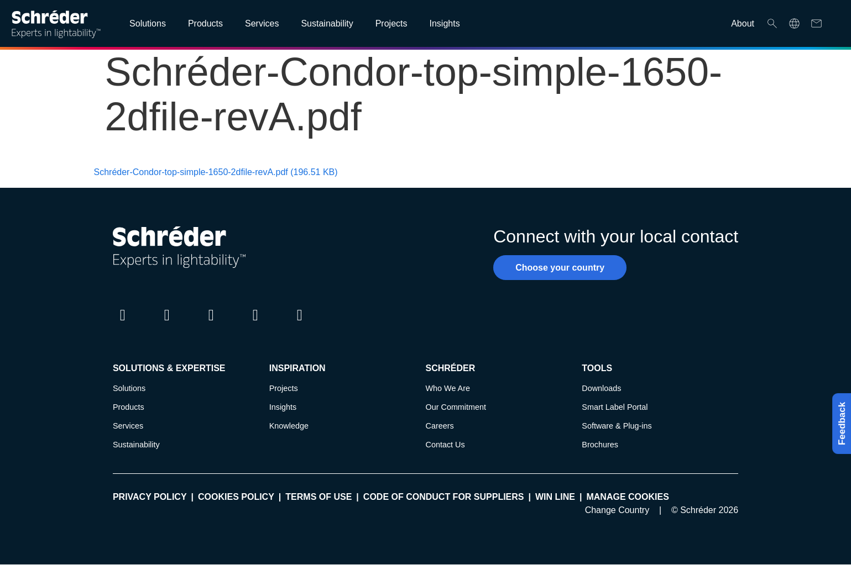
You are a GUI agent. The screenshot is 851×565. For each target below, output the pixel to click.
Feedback (839, 423)
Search (772, 23)
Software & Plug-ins (616, 425)
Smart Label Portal (615, 407)
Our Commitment (456, 407)
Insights (283, 407)
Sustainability (136, 444)
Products (128, 407)
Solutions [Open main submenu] (147, 23)
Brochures (600, 444)
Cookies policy (236, 496)
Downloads (601, 388)
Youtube (255, 325)
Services (128, 425)
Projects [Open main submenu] (391, 23)
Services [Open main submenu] (262, 23)
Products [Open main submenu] (205, 23)
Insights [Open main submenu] (444, 23)
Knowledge (289, 425)
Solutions (129, 388)
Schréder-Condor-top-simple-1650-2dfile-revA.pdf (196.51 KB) (216, 172)
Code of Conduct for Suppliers (443, 496)
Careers (440, 425)
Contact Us (445, 444)
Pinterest (300, 325)
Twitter (167, 325)
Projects (283, 388)
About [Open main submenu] (742, 23)
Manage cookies (627, 496)
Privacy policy (150, 496)
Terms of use (318, 496)
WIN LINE (555, 496)
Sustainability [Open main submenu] (327, 23)
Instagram (211, 325)
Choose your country (559, 267)
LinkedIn (123, 325)
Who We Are (448, 388)
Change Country (617, 510)
